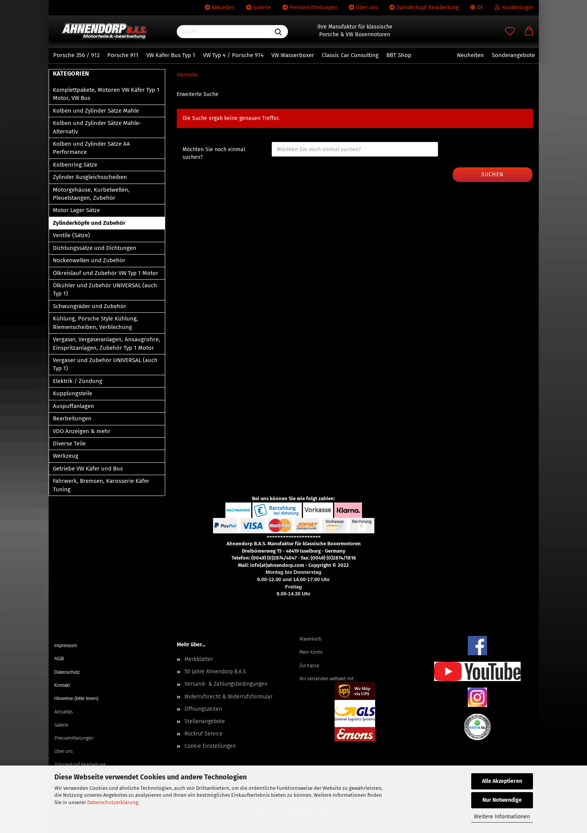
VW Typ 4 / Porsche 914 (233, 55)
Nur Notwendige (502, 800)
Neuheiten (470, 55)
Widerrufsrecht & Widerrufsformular (228, 696)
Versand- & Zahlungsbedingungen (225, 684)
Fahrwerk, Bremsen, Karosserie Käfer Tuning (101, 484)
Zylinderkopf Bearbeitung (423, 7)
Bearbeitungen (72, 418)
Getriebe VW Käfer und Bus (88, 468)
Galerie (258, 7)
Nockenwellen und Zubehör (89, 260)
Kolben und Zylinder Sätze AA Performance (91, 147)
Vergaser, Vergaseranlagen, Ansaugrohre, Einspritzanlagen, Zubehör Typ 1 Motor (106, 343)
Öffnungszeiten (203, 709)
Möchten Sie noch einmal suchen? (214, 153)
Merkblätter (198, 659)
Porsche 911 (123, 55)
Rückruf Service (203, 733)
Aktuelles (220, 7)
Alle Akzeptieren (502, 781)
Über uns (363, 7)
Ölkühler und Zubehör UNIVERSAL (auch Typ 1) (105, 289)
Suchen (492, 174)
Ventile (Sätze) (71, 235)
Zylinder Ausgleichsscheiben (90, 177)
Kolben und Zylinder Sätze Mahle (96, 110)
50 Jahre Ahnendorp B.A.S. (215, 671)
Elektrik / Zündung (77, 381)
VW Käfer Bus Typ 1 (170, 55)
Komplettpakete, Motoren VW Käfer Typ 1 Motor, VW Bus (106, 93)
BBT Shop (398, 55)
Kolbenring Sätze (75, 164)
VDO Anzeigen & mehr (81, 431)
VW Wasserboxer (292, 55)
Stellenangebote (204, 721)
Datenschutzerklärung (112, 802)
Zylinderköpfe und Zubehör (89, 222)
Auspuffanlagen (73, 406)
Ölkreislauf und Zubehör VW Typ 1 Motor (105, 273)
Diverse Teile (69, 443)
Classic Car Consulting (350, 55)
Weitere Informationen (502, 816)
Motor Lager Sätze (76, 210)
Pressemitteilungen (310, 7)
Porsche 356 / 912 (76, 55)
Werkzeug (65, 455)
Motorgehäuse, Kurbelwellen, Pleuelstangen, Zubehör (91, 193)
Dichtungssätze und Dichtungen (94, 248)
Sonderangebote (513, 55)
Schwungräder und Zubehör (89, 306)
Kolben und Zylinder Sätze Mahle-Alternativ (97, 127)
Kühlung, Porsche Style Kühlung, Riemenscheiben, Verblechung (95, 322)
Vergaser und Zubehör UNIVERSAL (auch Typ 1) (105, 364)
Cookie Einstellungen (210, 746)
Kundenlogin (514, 7)
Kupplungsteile (72, 393)
